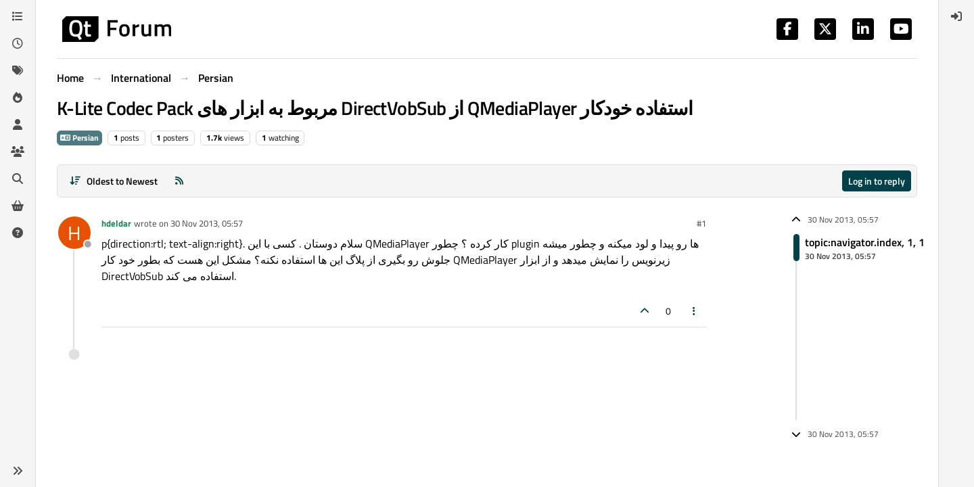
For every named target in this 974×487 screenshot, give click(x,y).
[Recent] (17, 43)
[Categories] (17, 16)
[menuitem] (956, 16)
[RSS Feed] (179, 180)
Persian (79, 137)
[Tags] (17, 70)
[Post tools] (694, 310)
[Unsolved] (17, 233)
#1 (701, 223)
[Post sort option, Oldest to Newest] (113, 180)
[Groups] (17, 151)
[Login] (956, 16)
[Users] (17, 124)
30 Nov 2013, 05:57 (206, 223)
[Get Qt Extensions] (17, 205)
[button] (17, 471)
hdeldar (116, 223)
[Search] (17, 178)
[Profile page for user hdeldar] (74, 232)
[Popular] (17, 97)
